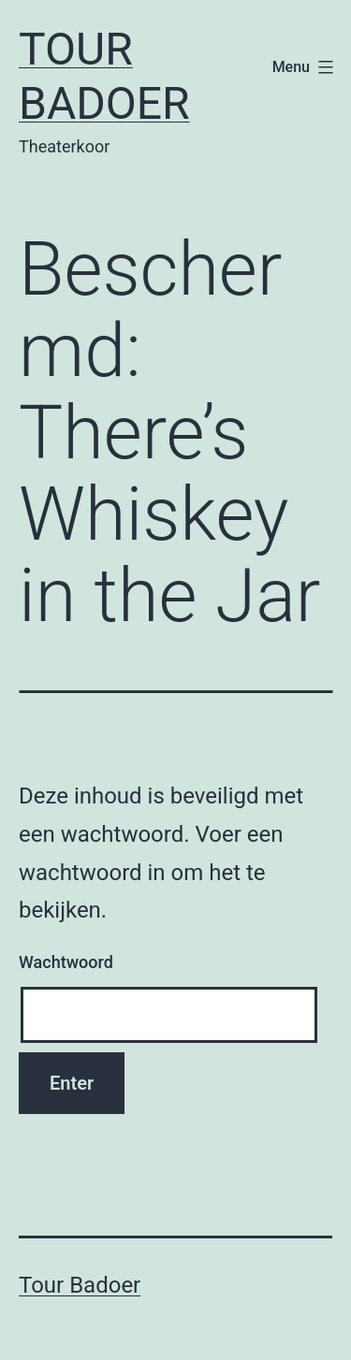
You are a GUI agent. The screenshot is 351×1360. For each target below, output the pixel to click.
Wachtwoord (66, 962)
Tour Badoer (104, 76)
